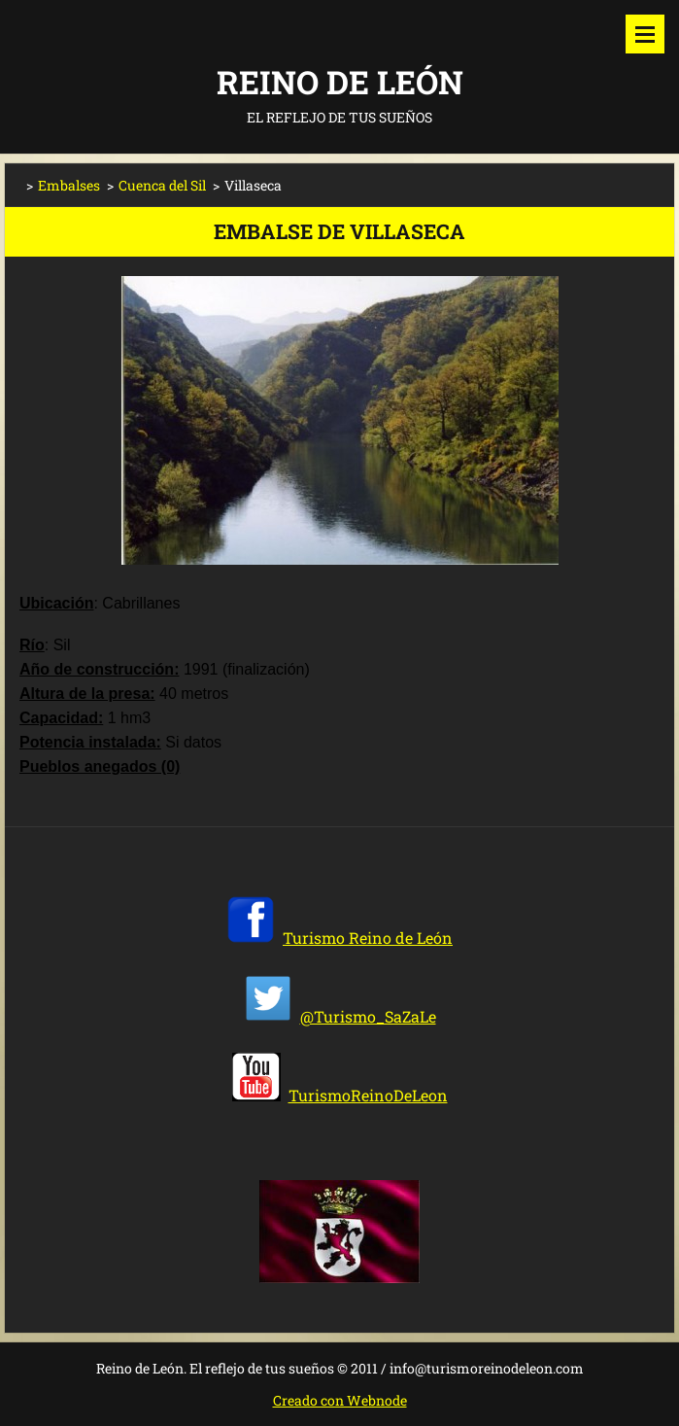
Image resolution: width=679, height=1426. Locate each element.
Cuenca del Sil (162, 185)
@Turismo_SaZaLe (368, 1016)
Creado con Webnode (340, 1400)
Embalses (69, 185)
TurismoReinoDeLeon (368, 1095)
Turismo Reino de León (368, 937)
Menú (645, 34)
